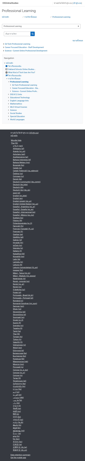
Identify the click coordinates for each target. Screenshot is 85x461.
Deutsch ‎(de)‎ (18, 187)
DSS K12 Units (16, 94)
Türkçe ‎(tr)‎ (17, 339)
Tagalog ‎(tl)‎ (17, 328)
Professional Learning (61, 17)
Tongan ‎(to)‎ (17, 337)
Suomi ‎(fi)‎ (17, 323)
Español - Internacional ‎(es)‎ (24, 212)
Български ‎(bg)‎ (19, 356)
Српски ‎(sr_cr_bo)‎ (20, 370)
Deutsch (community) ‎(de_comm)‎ (26, 182)
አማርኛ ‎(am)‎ (18, 146)
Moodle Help (16, 140)
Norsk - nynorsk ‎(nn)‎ (21, 281)
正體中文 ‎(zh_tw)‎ (20, 447)
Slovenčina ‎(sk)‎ (19, 312)
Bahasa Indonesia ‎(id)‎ (22, 160)
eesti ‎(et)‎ (16, 193)
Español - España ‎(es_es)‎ (23, 209)
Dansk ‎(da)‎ (17, 179)
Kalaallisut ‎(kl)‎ (19, 254)
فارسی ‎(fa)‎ (17, 400)
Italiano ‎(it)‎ (17, 251)
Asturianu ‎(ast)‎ (19, 154)
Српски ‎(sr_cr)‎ (19, 373)
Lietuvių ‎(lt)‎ (17, 265)
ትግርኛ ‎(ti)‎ (17, 406)
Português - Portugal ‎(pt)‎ (23, 298)
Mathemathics (16, 104)
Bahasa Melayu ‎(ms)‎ (21, 162)
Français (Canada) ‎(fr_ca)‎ (23, 229)
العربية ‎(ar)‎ (17, 395)
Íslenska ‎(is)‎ (18, 248)
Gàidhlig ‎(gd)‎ (18, 237)
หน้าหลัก (5, 17)
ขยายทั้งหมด (78, 40)
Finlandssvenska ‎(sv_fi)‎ (22, 223)
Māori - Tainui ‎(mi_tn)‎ (21, 273)
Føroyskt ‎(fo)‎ (18, 226)
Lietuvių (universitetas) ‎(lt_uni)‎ (25, 267)
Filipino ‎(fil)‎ (17, 220)
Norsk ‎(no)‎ (17, 287)
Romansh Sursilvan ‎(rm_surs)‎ (25, 303)
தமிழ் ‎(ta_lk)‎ (18, 422)
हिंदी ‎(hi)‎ (16, 414)
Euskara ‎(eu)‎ (18, 218)
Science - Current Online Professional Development (26, 51)
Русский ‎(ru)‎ (18, 367)
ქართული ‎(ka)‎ (19, 384)
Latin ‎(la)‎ (16, 259)
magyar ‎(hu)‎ (18, 270)
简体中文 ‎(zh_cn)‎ (20, 450)
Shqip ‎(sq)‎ (17, 309)
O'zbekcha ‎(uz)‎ (19, 290)
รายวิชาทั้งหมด (30, 17)
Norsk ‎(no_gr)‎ (18, 284)
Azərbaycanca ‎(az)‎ (20, 157)
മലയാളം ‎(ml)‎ (18, 431)
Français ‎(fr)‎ (18, 231)
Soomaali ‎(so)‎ (18, 317)
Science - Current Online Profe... (25, 91)
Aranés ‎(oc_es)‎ (19, 151)
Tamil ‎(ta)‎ (17, 331)
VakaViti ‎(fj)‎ (17, 342)
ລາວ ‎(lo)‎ (16, 436)
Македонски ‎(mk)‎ (20, 361)
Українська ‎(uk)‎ (19, 381)
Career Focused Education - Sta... (25, 88)
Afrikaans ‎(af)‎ (18, 149)
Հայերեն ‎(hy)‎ (19, 386)
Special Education (17, 116)
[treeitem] (42, 91)
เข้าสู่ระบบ (77, 3)
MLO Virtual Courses (18, 107)
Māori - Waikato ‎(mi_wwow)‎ (24, 276)
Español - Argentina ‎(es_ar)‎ (24, 207)
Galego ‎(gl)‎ (17, 240)
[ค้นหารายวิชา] (17, 34)
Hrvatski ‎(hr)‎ (18, 243)
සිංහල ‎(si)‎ (17, 433)
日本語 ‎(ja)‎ (17, 444)
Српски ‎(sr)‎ (18, 375)
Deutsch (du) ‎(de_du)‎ (21, 190)
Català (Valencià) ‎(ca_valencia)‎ (25, 171)
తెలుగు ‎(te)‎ (17, 425)
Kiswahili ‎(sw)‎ (18, 256)
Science (13, 110)
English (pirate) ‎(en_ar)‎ (22, 201)
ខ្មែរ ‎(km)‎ (16, 439)
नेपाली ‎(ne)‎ (17, 408)
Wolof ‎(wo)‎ (17, 348)
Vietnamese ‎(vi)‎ (19, 345)
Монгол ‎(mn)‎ (18, 364)
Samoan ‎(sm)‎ (18, 306)
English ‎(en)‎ (18, 198)
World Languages (17, 119)
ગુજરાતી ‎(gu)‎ (18, 420)
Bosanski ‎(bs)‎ (18, 165)
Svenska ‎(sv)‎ (18, 325)
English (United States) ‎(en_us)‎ (25, 204)
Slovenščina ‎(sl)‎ (19, 314)
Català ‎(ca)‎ (17, 168)
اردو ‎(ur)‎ (16, 392)
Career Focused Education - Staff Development (24, 47)
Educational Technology (20, 97)
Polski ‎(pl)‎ (17, 292)
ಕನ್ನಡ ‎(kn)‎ (16, 428)
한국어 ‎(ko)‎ (17, 442)
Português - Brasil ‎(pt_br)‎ (23, 295)
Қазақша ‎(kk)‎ (18, 359)
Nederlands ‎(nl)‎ (19, 279)
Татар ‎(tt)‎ (17, 378)
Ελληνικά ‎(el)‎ (18, 350)
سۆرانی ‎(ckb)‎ (18, 397)
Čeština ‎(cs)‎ (18, 173)
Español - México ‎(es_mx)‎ (23, 215)
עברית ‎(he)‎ (17, 389)
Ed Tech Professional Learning (17, 44)
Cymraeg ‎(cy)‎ (18, 176)
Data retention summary (20, 455)
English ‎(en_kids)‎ (20, 196)
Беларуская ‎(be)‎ (20, 353)
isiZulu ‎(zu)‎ (17, 245)
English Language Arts (19, 101)
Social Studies (16, 113)
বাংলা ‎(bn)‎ (17, 417)
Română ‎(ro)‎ (18, 301)
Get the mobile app (18, 458)
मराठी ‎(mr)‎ (17, 411)
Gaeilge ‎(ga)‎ (18, 234)
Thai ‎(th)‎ (14, 143)
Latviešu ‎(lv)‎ (18, 262)
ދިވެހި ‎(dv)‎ (16, 403)
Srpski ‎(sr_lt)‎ (18, 320)
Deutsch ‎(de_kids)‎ (20, 184)
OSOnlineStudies (10, 3)
